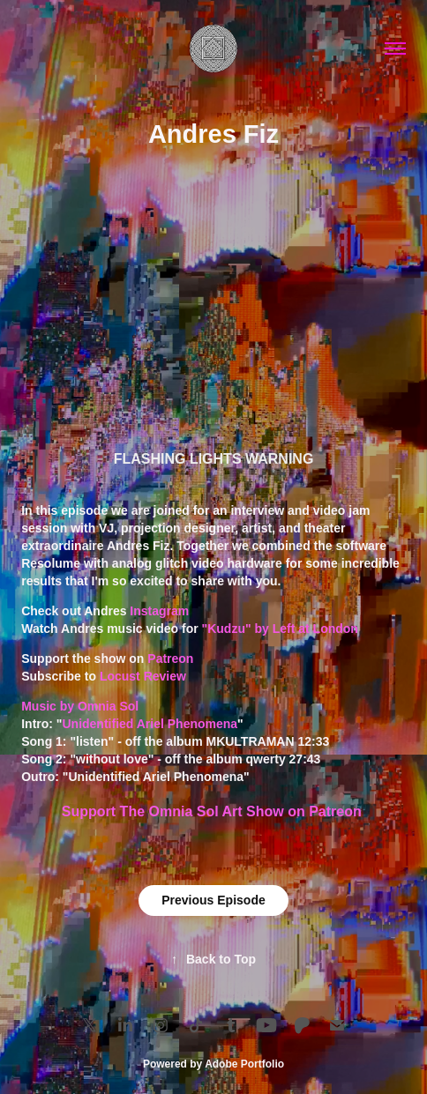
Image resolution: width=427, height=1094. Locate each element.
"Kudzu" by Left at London (282, 628)
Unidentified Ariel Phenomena (149, 724)
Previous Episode (213, 900)
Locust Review (143, 676)
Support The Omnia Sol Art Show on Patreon (213, 811)
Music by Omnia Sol (80, 706)
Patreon (170, 658)
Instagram (159, 611)
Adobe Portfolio (244, 1064)
